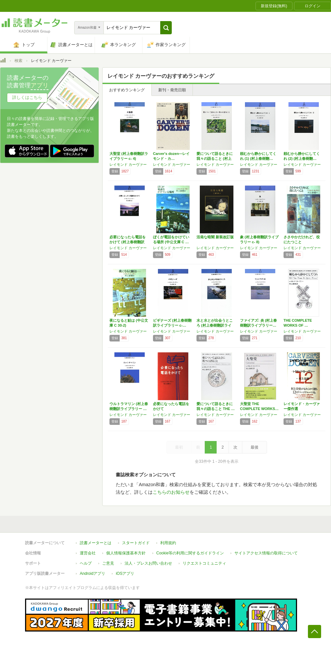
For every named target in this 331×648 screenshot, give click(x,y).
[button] (166, 27)
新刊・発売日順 (172, 90)
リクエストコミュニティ (204, 563)
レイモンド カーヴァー (128, 164)
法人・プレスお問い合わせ (148, 563)
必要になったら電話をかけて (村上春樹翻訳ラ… (127, 242)
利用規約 (168, 543)
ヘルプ (86, 563)
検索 (18, 60)
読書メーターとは (95, 543)
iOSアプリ (125, 573)
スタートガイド (136, 543)
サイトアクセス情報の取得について (266, 553)
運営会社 (88, 553)
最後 (254, 447)
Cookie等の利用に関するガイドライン (190, 553)
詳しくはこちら (27, 97)
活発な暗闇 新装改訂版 (215, 237)
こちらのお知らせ (171, 492)
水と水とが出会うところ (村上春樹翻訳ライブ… (214, 325)
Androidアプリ (92, 573)
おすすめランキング (127, 90)
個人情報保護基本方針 (126, 553)
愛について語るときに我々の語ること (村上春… (214, 158)
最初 (179, 447)
